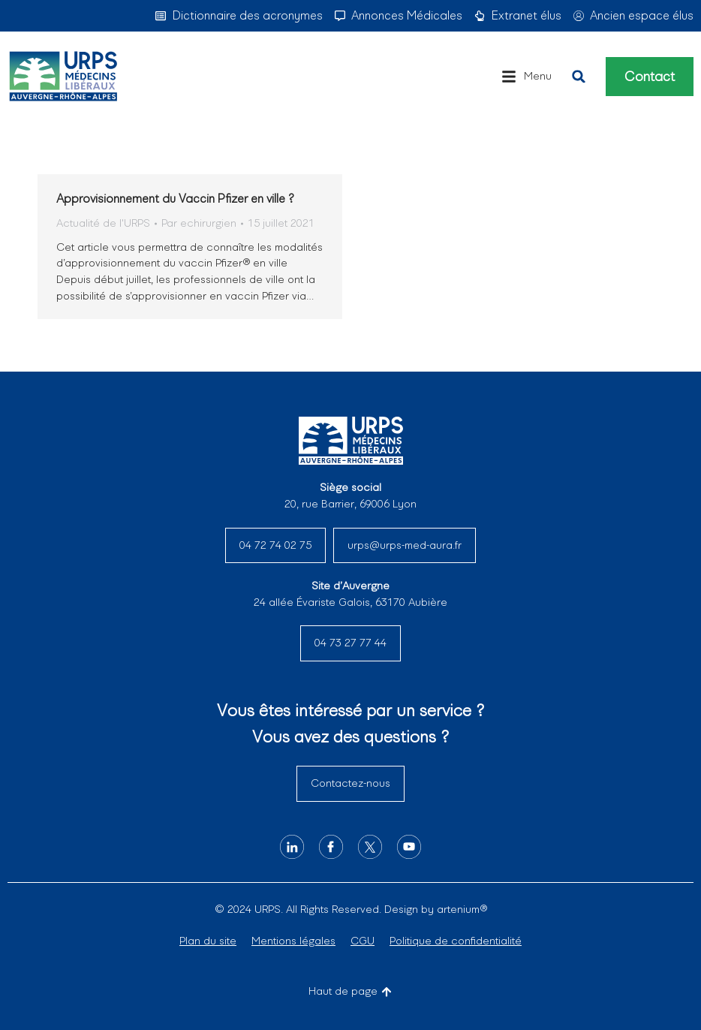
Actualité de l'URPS (103, 223)
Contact (649, 76)
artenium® (462, 909)
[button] (526, 77)
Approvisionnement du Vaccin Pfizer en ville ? (175, 198)
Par (198, 223)
